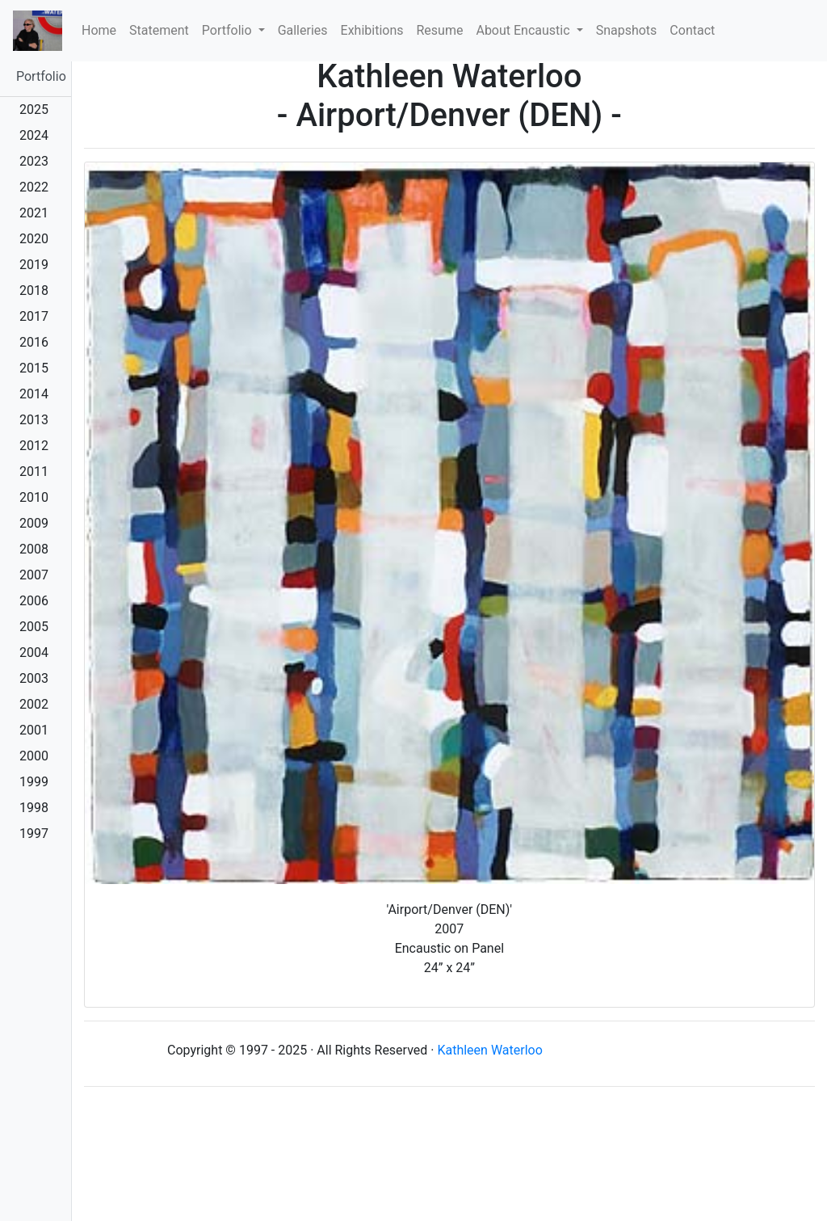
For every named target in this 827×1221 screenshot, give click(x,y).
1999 (33, 781)
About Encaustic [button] (524, 30)
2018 (33, 290)
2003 (33, 678)
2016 (33, 342)
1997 (33, 833)
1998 (33, 807)
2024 (33, 135)
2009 (33, 523)
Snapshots (626, 30)
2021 (33, 213)
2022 (33, 187)
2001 (33, 730)
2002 (33, 704)
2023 (33, 161)
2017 (33, 316)
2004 (33, 652)
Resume (440, 30)
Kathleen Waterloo (489, 1050)
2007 (33, 575)
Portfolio (41, 76)
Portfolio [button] (228, 30)
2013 (33, 419)
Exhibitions (372, 30)
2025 (33, 109)
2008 (33, 549)
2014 (33, 394)
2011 (33, 471)
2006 (33, 600)
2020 (33, 238)
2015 (33, 368)
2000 (33, 756)
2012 (33, 445)
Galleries (303, 30)
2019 (33, 264)
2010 (33, 497)
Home (102, 29)
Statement (159, 30)
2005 (33, 626)
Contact (692, 30)
